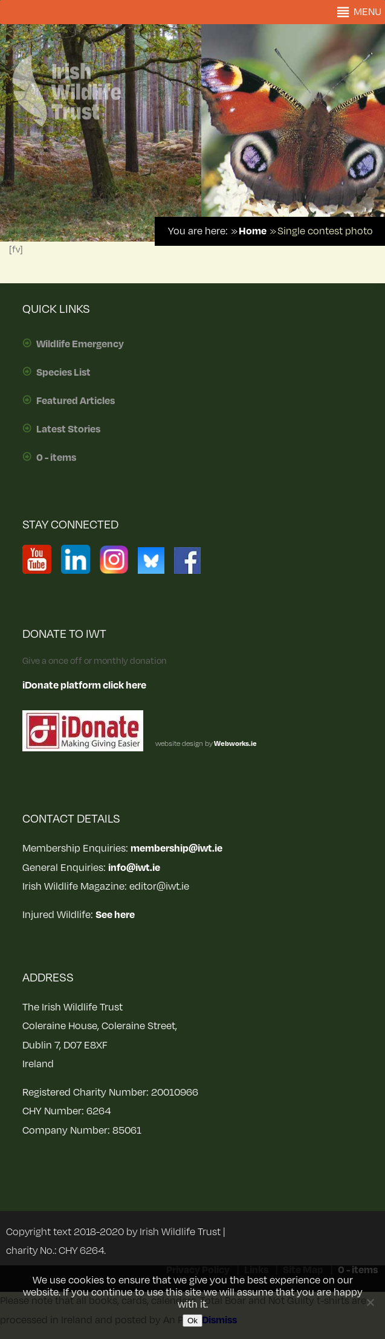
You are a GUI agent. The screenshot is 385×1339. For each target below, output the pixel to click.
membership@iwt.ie (176, 848)
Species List (63, 372)
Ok (192, 1320)
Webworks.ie (235, 744)
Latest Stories (68, 429)
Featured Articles (75, 401)
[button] (367, 12)
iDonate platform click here (84, 685)
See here (115, 915)
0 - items (56, 458)
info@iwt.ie (134, 868)
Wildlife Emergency (80, 344)
